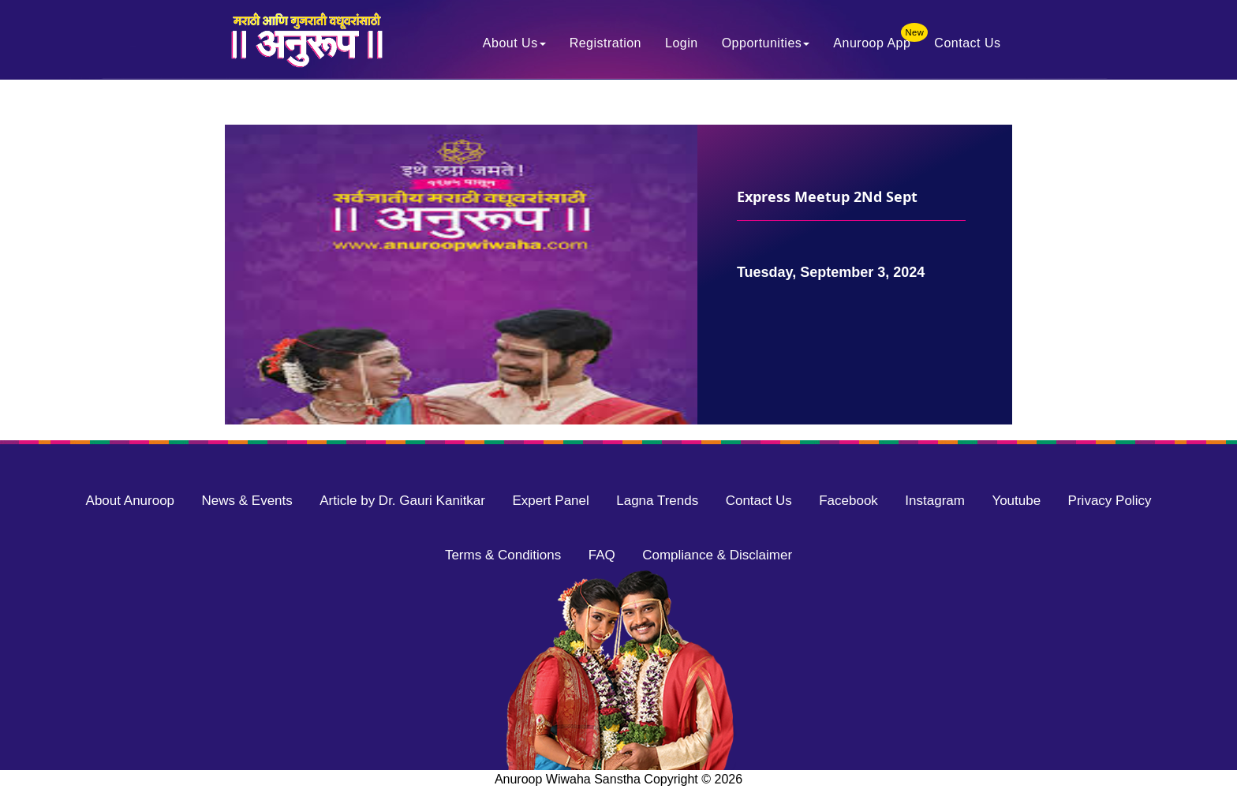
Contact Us (967, 44)
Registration (605, 44)
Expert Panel (550, 500)
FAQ (602, 555)
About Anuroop (130, 500)
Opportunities (766, 44)
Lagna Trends (657, 500)
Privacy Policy (1110, 500)
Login (681, 44)
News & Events (247, 500)
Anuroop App (877, 40)
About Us (514, 44)
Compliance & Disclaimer (717, 555)
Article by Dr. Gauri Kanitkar (402, 500)
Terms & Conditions (503, 555)
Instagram (935, 500)
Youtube (1016, 500)
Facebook (848, 500)
